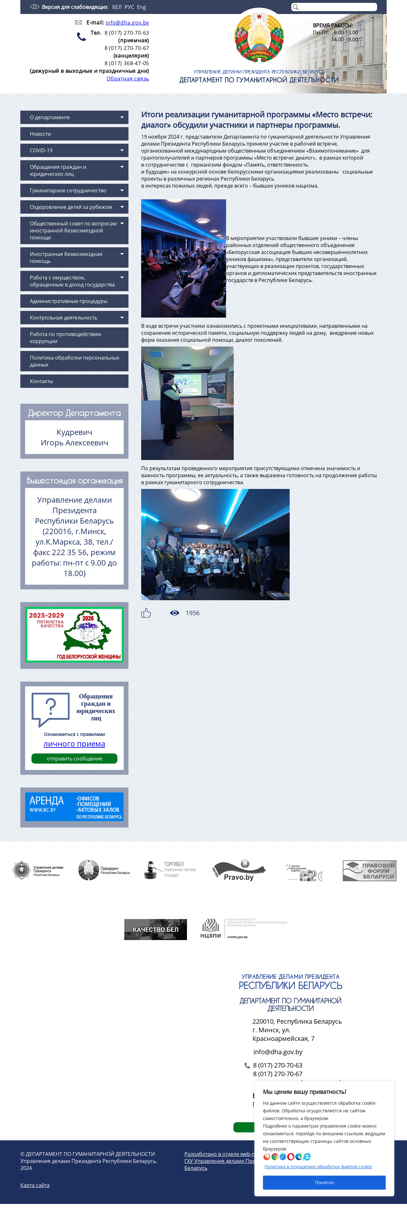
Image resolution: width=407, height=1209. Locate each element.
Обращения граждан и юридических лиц (58, 170)
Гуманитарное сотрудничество (68, 190)
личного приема (74, 743)
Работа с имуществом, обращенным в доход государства (72, 281)
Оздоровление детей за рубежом (71, 206)
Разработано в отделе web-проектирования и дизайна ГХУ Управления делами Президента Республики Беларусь (252, 1166)
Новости (40, 133)
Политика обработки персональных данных (74, 361)
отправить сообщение (74, 758)
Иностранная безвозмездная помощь (66, 257)
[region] (324, 1138)
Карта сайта (35, 1190)
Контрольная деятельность (63, 317)
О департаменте (50, 117)
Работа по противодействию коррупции (65, 338)
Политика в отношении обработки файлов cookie (318, 1167)
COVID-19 (41, 150)
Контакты (41, 381)
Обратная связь (128, 78)
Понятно (324, 1182)
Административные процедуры (68, 301)
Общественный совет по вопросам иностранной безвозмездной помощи (73, 230)
